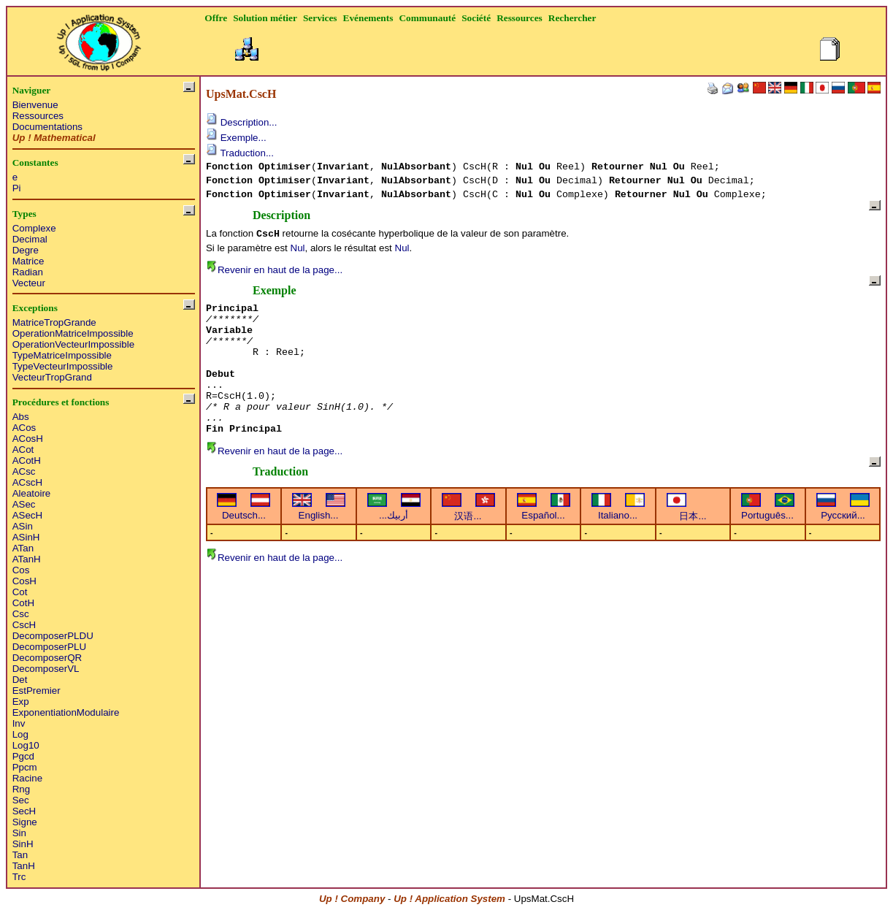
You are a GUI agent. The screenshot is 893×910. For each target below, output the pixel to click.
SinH (23, 843)
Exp (20, 701)
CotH (23, 602)
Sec (20, 800)
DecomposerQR (47, 657)
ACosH (27, 438)
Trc (19, 876)
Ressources (38, 115)
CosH (24, 581)
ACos (24, 427)
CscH (24, 624)
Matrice (28, 261)
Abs (20, 416)
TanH (23, 865)
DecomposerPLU (49, 646)
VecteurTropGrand (52, 377)
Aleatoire (31, 493)
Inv (19, 723)
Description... (241, 122)
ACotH (26, 460)
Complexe (34, 228)
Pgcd (23, 756)
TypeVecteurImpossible (62, 366)
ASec (24, 504)
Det (20, 679)
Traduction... (240, 153)
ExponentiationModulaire (66, 712)
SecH (24, 811)
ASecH (27, 515)
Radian (27, 272)
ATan (23, 548)
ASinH (26, 537)
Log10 (25, 745)
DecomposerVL (46, 668)
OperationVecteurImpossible (73, 344)
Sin (19, 832)
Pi (16, 188)
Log (20, 734)
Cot (20, 591)
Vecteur (28, 283)
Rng (21, 789)
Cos (21, 570)
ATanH (26, 559)
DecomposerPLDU (52, 635)
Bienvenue (35, 104)
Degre (25, 250)
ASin (22, 526)
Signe (24, 822)
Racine (27, 778)
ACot (23, 449)
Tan (20, 854)
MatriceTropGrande (54, 322)
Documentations (47, 126)
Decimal (29, 239)
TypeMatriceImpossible (62, 355)
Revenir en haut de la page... (274, 269)
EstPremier (36, 690)
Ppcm (24, 767)
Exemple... (236, 137)
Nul (298, 247)
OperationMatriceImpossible (73, 333)
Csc (20, 613)
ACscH (27, 482)
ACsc (24, 471)
